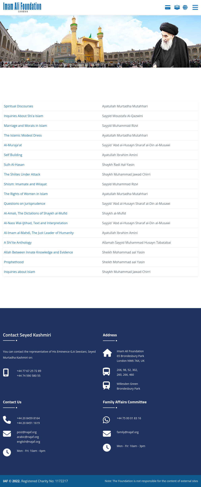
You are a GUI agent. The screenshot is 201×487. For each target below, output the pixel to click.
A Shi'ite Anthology (18, 242)
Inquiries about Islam (19, 272)
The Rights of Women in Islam (26, 194)
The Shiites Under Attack (22, 174)
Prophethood (14, 262)
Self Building (13, 155)
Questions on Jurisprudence (24, 203)
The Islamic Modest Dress (23, 135)
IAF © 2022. (12, 481)
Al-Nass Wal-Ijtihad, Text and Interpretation (36, 223)
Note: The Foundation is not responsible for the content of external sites (151, 481)
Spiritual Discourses (18, 106)
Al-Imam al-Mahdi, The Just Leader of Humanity (39, 233)
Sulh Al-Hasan (14, 164)
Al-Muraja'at (13, 145)
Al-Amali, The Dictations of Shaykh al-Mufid (35, 213)
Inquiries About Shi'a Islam (23, 116)
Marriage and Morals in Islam (25, 125)
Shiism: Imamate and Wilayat (25, 184)
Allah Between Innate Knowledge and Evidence (38, 252)
